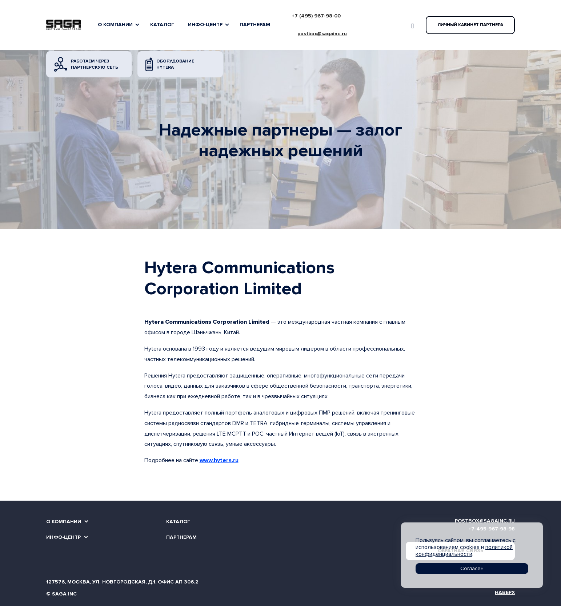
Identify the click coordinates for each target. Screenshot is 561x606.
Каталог (162, 24)
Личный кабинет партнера (470, 25)
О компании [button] (115, 24)
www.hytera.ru (219, 460)
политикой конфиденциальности (464, 551)
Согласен (472, 568)
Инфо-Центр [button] (205, 24)
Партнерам (255, 24)
